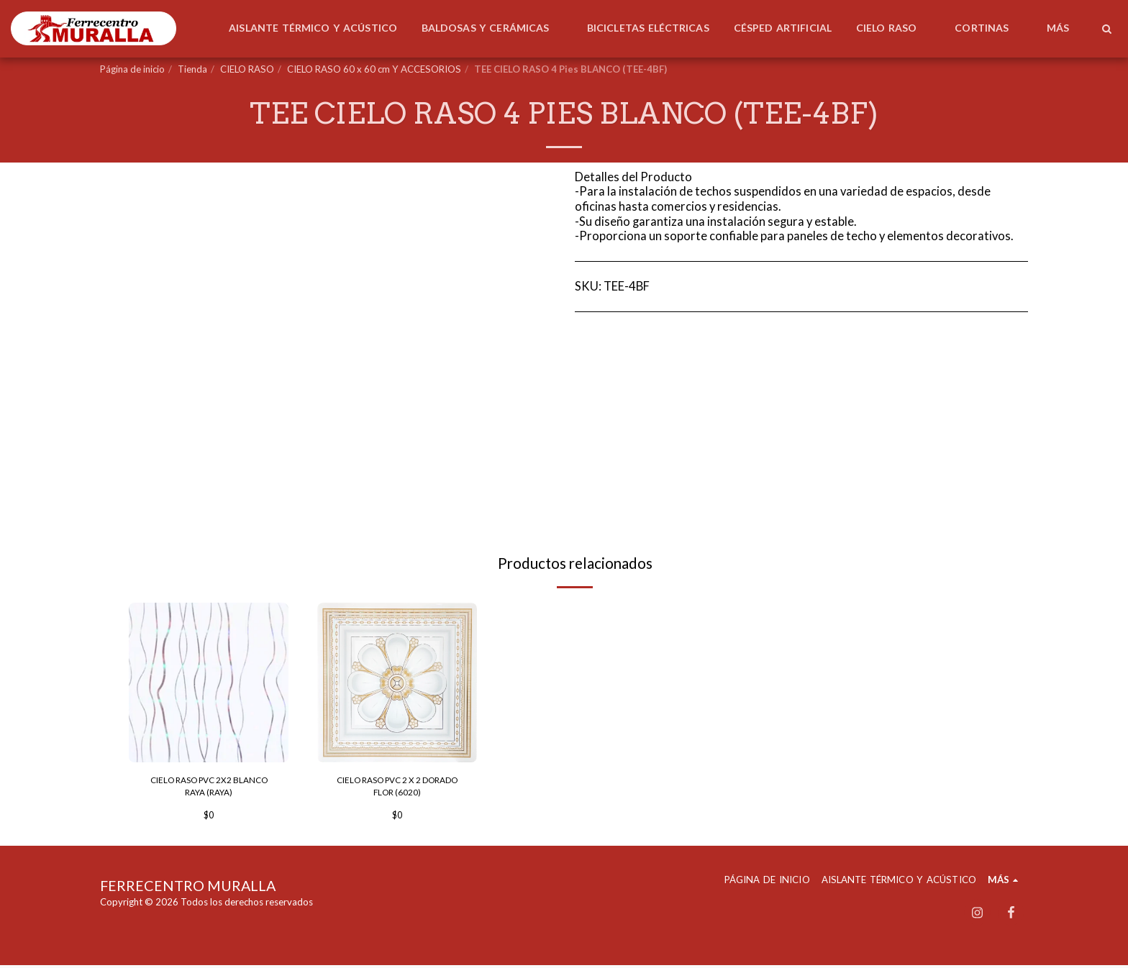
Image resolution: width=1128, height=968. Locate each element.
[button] (1106, 29)
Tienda (192, 69)
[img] (208, 682)
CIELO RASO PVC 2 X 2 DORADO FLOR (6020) (397, 787)
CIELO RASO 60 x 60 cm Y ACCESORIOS (374, 69)
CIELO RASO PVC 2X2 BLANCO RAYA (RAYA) (209, 787)
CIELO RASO (247, 69)
